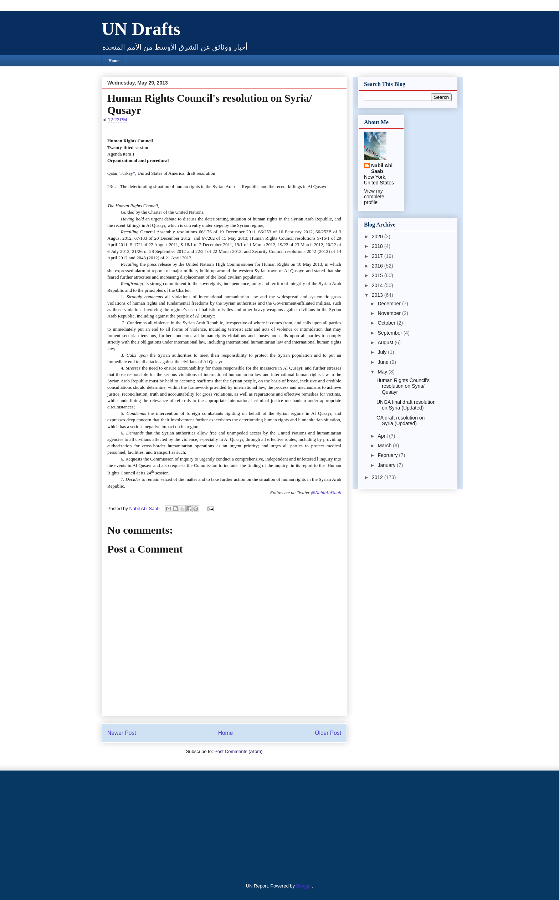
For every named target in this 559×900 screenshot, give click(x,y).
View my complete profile (374, 196)
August (386, 342)
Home (113, 60)
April (383, 436)
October (387, 323)
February (388, 455)
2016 (378, 266)
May (383, 372)
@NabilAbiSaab (326, 492)
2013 (378, 295)
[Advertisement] (145, 825)
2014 (378, 285)
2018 (378, 246)
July (383, 352)
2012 (378, 477)
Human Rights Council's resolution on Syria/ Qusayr (403, 386)
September (390, 333)
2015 (378, 275)
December (390, 303)
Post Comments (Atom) (238, 751)
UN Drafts (141, 29)
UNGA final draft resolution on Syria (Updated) (406, 405)
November (390, 313)
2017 (378, 256)
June (384, 362)
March (385, 445)
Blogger (304, 886)
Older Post (328, 733)
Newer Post (121, 733)
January (387, 465)
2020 (378, 236)
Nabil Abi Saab (382, 168)
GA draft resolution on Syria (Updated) (400, 421)
